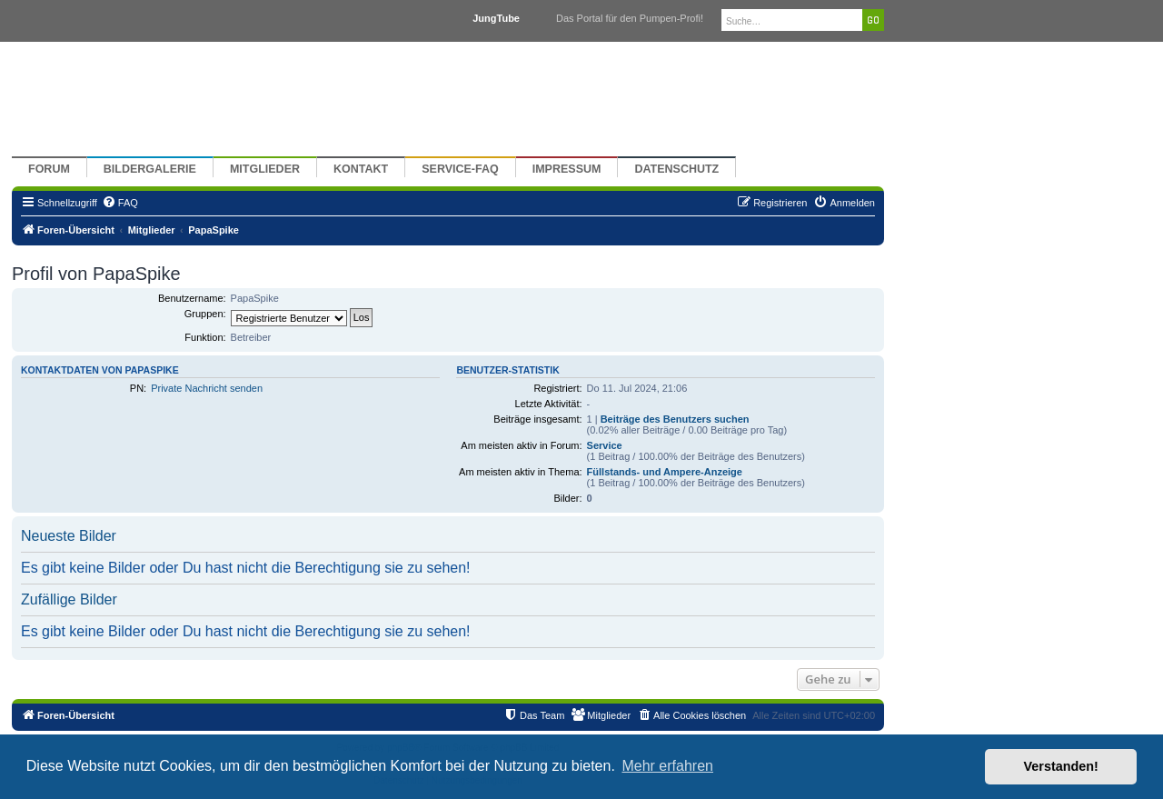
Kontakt (360, 169)
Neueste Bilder (68, 536)
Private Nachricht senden (207, 388)
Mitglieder (265, 169)
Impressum (566, 169)
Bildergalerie (150, 169)
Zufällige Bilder (69, 599)
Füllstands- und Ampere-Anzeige (664, 471)
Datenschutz (676, 169)
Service (604, 445)
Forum (49, 169)
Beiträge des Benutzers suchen (675, 419)
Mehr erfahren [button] (667, 766)
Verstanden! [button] (1061, 766)
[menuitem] (120, 203)
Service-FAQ (460, 169)
